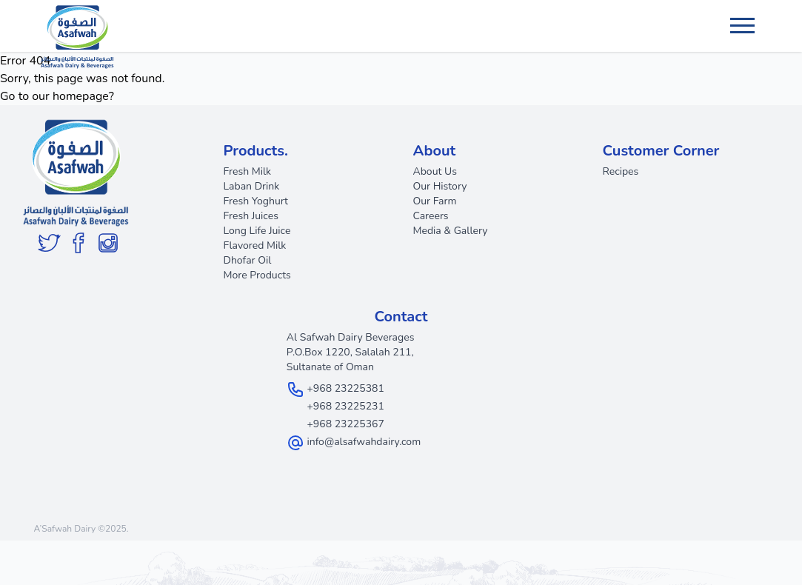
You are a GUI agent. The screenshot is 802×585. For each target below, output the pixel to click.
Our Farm (435, 201)
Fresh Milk (248, 171)
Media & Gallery (450, 231)
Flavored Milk (255, 245)
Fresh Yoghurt (256, 201)
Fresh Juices (251, 216)
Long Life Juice (257, 231)
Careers (431, 216)
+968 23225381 (345, 388)
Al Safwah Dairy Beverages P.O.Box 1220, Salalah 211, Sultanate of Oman (351, 352)
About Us (435, 171)
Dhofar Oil (248, 260)
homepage (81, 96)
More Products (257, 275)
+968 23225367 (345, 424)
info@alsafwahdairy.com (364, 442)
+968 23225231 (345, 406)
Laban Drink (252, 186)
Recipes (621, 171)
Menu (744, 18)
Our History (440, 186)
